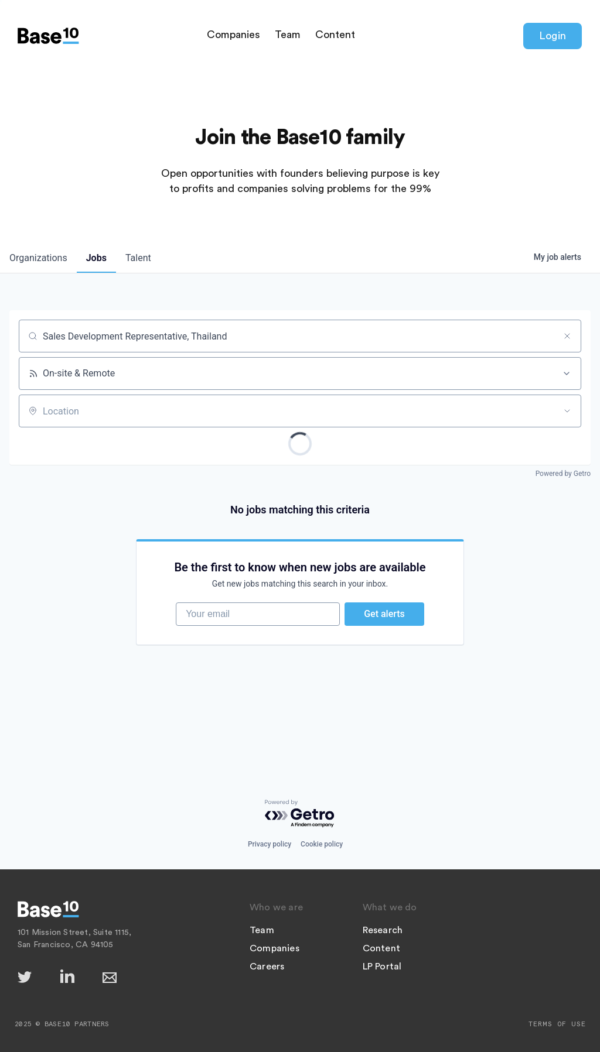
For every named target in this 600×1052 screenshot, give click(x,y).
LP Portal (382, 966)
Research (383, 930)
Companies (233, 34)
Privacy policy (269, 844)
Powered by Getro (563, 474)
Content (335, 34)
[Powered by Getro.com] (300, 814)
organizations (38, 257)
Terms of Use (557, 1024)
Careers (267, 966)
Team (288, 34)
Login (552, 35)
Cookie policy (322, 844)
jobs (96, 257)
